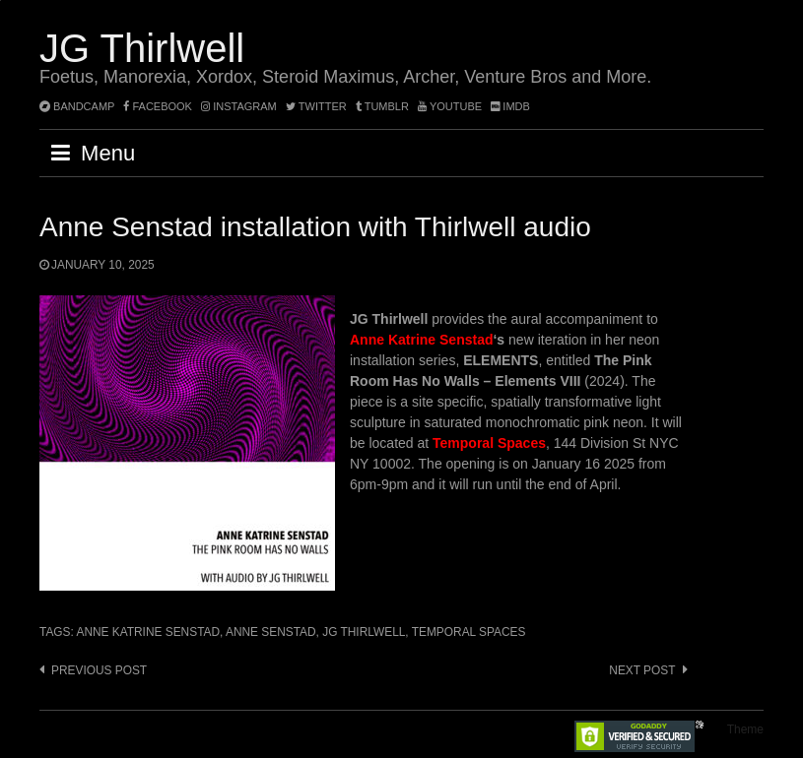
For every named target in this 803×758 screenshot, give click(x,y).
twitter (316, 106)
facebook (157, 106)
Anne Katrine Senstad (421, 339)
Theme (745, 729)
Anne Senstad (271, 632)
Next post (642, 670)
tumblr (384, 106)
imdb (510, 106)
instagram (239, 106)
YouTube (450, 106)
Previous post (99, 670)
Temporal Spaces (469, 632)
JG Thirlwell (141, 48)
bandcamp (76, 106)
